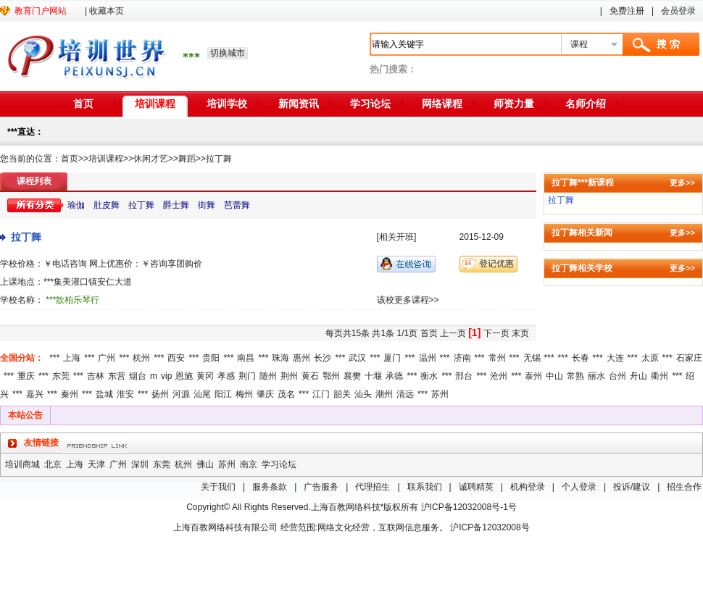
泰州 (533, 376)
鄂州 (331, 376)
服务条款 (269, 487)
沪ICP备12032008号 (489, 527)
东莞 (61, 376)
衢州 (659, 376)
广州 (106, 358)
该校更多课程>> (408, 300)
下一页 (496, 333)
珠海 (280, 358)
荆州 (289, 376)
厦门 (392, 358)
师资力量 (514, 103)
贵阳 (211, 358)
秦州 (69, 394)
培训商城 (22, 464)
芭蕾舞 (237, 205)
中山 (554, 376)
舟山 (638, 376)
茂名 (286, 394)
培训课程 (155, 103)
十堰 (373, 376)
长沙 (322, 358)
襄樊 (352, 376)
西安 (176, 358)
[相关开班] (397, 237)
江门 (321, 394)
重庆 (26, 376)
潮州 (384, 394)
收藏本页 (106, 11)
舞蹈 (187, 159)
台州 (617, 376)
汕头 (363, 394)
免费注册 (627, 11)
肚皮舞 (106, 205)
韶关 (342, 394)
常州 (497, 358)
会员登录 (678, 11)
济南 (462, 358)
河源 (181, 394)
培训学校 (227, 103)
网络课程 (442, 103)
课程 (579, 44)
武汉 (357, 358)
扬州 (160, 394)
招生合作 (684, 487)
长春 (580, 358)
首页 (83, 103)
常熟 (575, 376)
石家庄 (689, 358)
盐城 (104, 394)
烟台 (137, 376)
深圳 (140, 464)
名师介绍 (585, 103)
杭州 (141, 358)
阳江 (223, 394)
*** (54, 358)
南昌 (245, 358)
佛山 (205, 464)
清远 (405, 394)
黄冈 (205, 376)
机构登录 (527, 487)
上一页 (453, 333)
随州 (268, 376)
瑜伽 (76, 205)
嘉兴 (34, 394)
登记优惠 (496, 264)
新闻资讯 (298, 103)
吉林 (95, 376)
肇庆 (265, 394)
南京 (248, 464)
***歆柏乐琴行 (72, 300)
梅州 (244, 394)
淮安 (125, 394)
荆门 (247, 376)
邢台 (464, 376)
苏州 (440, 394)
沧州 (498, 376)
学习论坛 (370, 103)
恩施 (184, 376)
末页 (520, 333)
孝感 (226, 376)
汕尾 (202, 394)
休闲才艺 (150, 159)
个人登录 (579, 487)
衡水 (429, 376)
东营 (116, 376)
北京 (53, 464)
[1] (474, 332)
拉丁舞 (219, 159)
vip (166, 376)
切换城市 (227, 53)
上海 (71, 358)
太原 (650, 358)
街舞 (206, 205)
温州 (427, 358)
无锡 (532, 358)
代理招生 (372, 487)
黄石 (310, 376)
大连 (615, 358)
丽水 (596, 376)
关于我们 (218, 487)
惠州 (301, 358)
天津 (96, 464)
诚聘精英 (476, 487)
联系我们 (424, 487)
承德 (394, 376)
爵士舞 (176, 205)
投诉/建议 (631, 487)
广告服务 (321, 487)
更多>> (682, 182)
